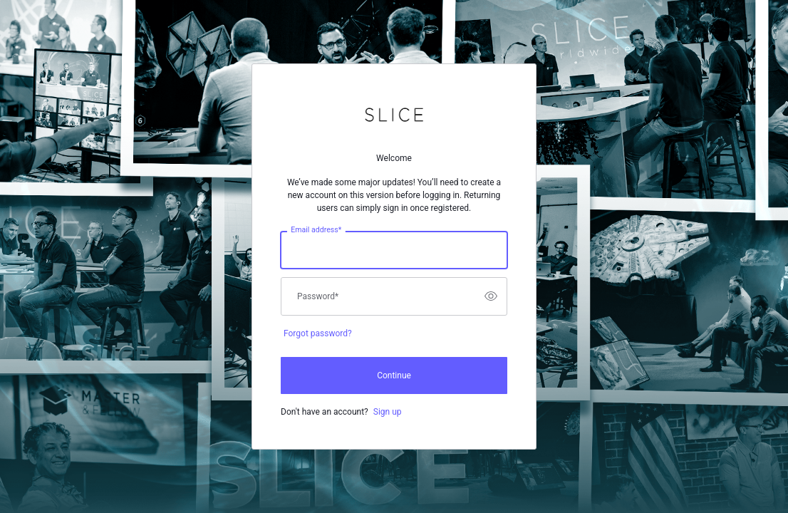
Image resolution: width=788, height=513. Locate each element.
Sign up (387, 412)
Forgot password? (318, 333)
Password (317, 296)
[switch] (491, 296)
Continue (394, 375)
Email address (316, 229)
